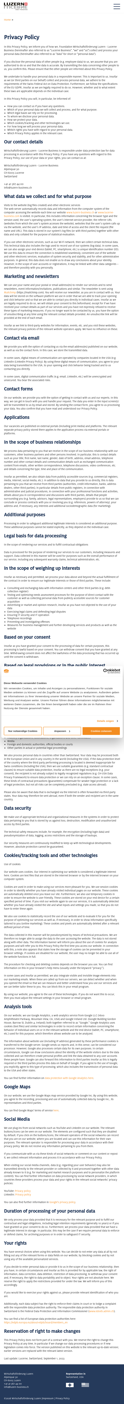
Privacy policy (23, 1191)
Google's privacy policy (62, 1202)
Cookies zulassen (101, 731)
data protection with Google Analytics (66, 1078)
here (90, 1078)
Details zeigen (105, 721)
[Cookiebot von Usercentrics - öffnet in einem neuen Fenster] (105, 671)
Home (7, 19)
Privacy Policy (63, 1398)
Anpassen (62, 731)
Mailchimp (10, 292)
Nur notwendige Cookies (22, 731)
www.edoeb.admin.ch (101, 1311)
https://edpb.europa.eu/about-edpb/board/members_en (36, 1322)
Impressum (48, 1398)
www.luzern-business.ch (80, 212)
